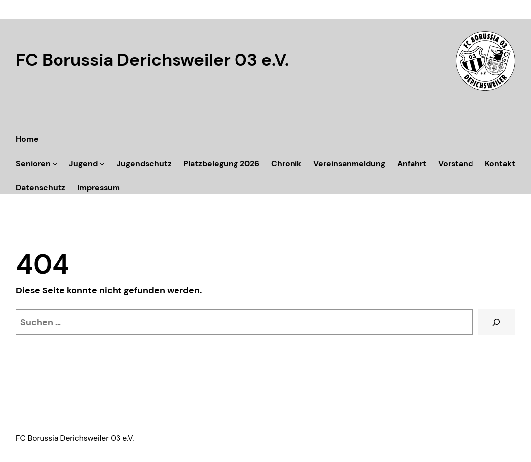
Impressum (98, 187)
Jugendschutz (144, 163)
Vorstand (455, 163)
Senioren (33, 163)
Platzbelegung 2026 (221, 163)
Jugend (83, 163)
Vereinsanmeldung (349, 163)
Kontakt (500, 163)
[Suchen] (496, 322)
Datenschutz (40, 187)
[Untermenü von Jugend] (102, 163)
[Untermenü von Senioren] (55, 163)
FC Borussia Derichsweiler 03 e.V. (152, 60)
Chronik (286, 163)
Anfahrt (411, 163)
